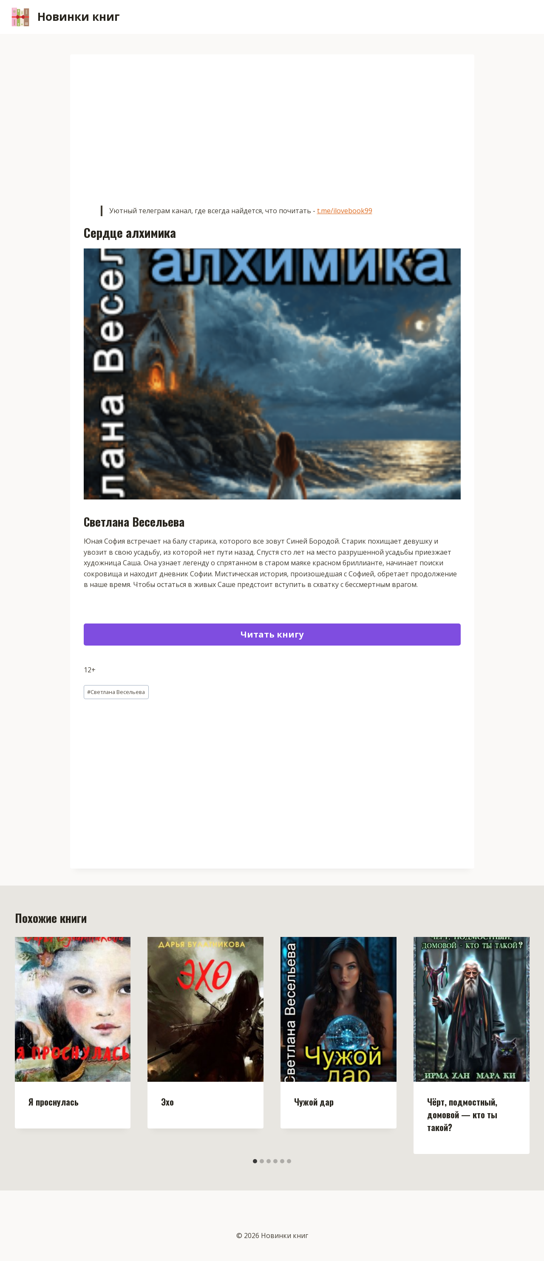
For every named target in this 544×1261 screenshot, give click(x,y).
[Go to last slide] (30, 1045)
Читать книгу (272, 634)
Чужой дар (314, 1101)
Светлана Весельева (116, 692)
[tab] (255, 1161)
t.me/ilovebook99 (344, 210)
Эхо (167, 1101)
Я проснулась (53, 1101)
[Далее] (514, 1045)
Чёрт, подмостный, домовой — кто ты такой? (462, 1114)
